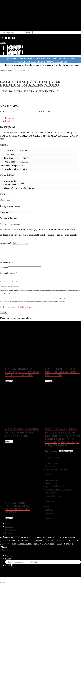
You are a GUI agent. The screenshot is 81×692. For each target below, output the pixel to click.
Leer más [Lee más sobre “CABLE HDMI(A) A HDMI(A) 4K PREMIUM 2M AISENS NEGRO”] (9, 384)
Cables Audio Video (22, 70)
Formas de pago (51, 466)
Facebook (49, 516)
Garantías (9, 536)
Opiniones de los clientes (55, 489)
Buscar (29, 33)
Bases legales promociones (56, 472)
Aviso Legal (50, 496)
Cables (9, 70)
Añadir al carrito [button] (66, 454)
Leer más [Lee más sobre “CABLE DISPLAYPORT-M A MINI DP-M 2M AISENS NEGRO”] (9, 444)
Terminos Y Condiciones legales (58, 492)
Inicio (2, 70)
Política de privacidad (29, 310)
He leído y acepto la (20, 310)
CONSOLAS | (13, 54)
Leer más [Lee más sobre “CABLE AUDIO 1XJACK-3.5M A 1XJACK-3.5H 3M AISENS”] (9, 521)
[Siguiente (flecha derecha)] (4, 585)
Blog (47, 509)
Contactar (9, 526)
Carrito (8, 568)
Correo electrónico (8, 276)
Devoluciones (10, 533)
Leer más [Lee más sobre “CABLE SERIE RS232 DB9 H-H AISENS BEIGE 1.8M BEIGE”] (48, 384)
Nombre (4, 271)
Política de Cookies (53, 499)
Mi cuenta (10, 37)
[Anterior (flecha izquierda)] (1, 585)
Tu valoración (6, 265)
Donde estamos (51, 486)
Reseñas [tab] (8, 121)
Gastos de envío (51, 469)
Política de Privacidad (9, 553)
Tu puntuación (6, 243)
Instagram (49, 513)
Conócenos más (51, 483)
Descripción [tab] (10, 118)
